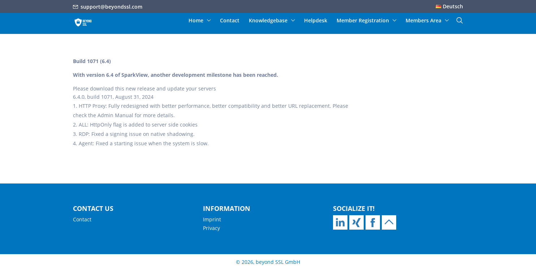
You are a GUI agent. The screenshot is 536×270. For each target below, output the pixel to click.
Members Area (423, 21)
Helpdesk (315, 21)
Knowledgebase (268, 21)
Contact (229, 21)
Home (196, 21)
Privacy (211, 228)
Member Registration (363, 21)
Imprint (212, 219)
